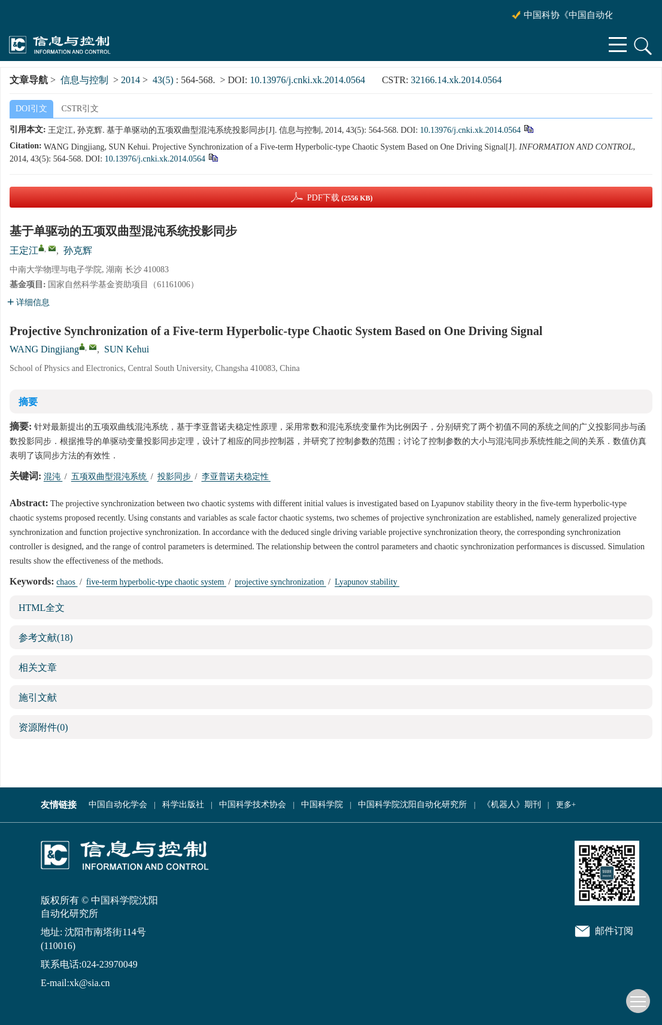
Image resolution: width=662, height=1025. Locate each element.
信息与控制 (84, 80)
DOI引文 (31, 108)
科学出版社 (183, 804)
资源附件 (43, 727)
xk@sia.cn (89, 983)
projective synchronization (280, 581)
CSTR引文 (80, 108)
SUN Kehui (126, 349)
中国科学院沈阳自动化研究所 (412, 804)
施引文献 (38, 697)
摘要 (28, 402)
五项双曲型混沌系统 (110, 476)
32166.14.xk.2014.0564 (456, 80)
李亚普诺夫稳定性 (236, 476)
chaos (66, 581)
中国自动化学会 (118, 804)
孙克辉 (77, 250)
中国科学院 (322, 804)
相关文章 (38, 667)
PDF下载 (340, 197)
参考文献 (46, 637)
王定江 (24, 250)
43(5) (164, 80)
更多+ (566, 804)
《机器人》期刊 (511, 804)
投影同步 (175, 476)
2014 (130, 80)
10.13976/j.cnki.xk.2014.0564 (307, 80)
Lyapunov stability (367, 581)
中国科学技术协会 (252, 804)
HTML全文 (42, 608)
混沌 (53, 476)
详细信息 (28, 302)
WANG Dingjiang (44, 349)
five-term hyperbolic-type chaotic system (156, 581)
